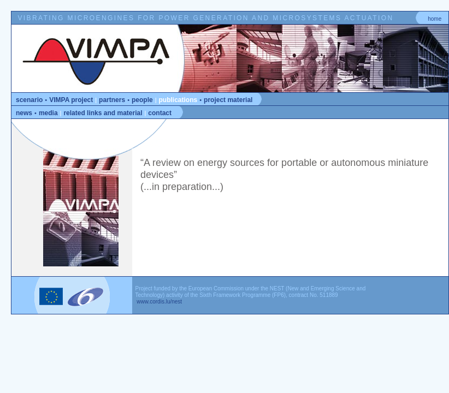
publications (178, 100)
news (24, 113)
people (142, 100)
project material (228, 100)
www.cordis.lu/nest (158, 302)
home (434, 19)
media (48, 113)
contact (160, 113)
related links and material (102, 113)
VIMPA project (71, 100)
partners (112, 100)
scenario (29, 100)
